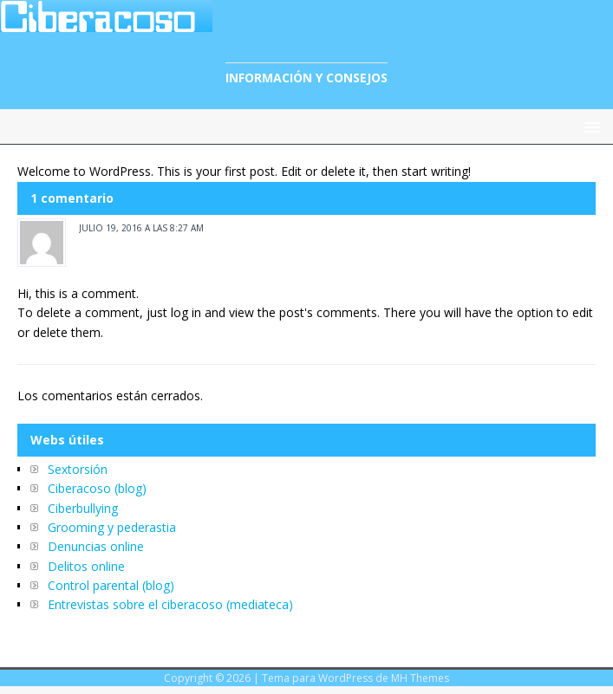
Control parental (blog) (111, 585)
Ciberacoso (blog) (97, 488)
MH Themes (420, 678)
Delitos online (86, 566)
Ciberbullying (83, 508)
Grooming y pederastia (112, 527)
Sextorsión (78, 469)
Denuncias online (96, 546)
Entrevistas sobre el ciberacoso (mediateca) (170, 604)
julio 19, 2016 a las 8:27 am (141, 228)
